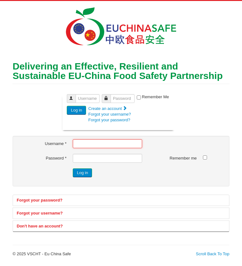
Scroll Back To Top (212, 253)
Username (55, 143)
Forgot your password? (109, 120)
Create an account (107, 108)
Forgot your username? (109, 114)
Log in (76, 110)
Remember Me (155, 96)
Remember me (183, 158)
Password (56, 158)
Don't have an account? (40, 226)
